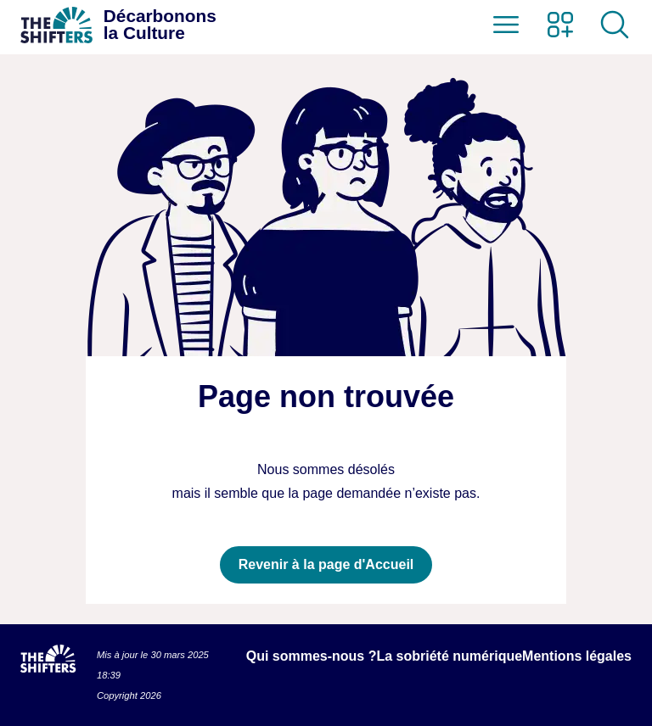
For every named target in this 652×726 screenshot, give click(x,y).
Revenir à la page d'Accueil (326, 564)
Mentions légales (577, 656)
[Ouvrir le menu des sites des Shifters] (560, 25)
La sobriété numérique (449, 656)
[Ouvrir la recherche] (615, 25)
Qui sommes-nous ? (311, 656)
